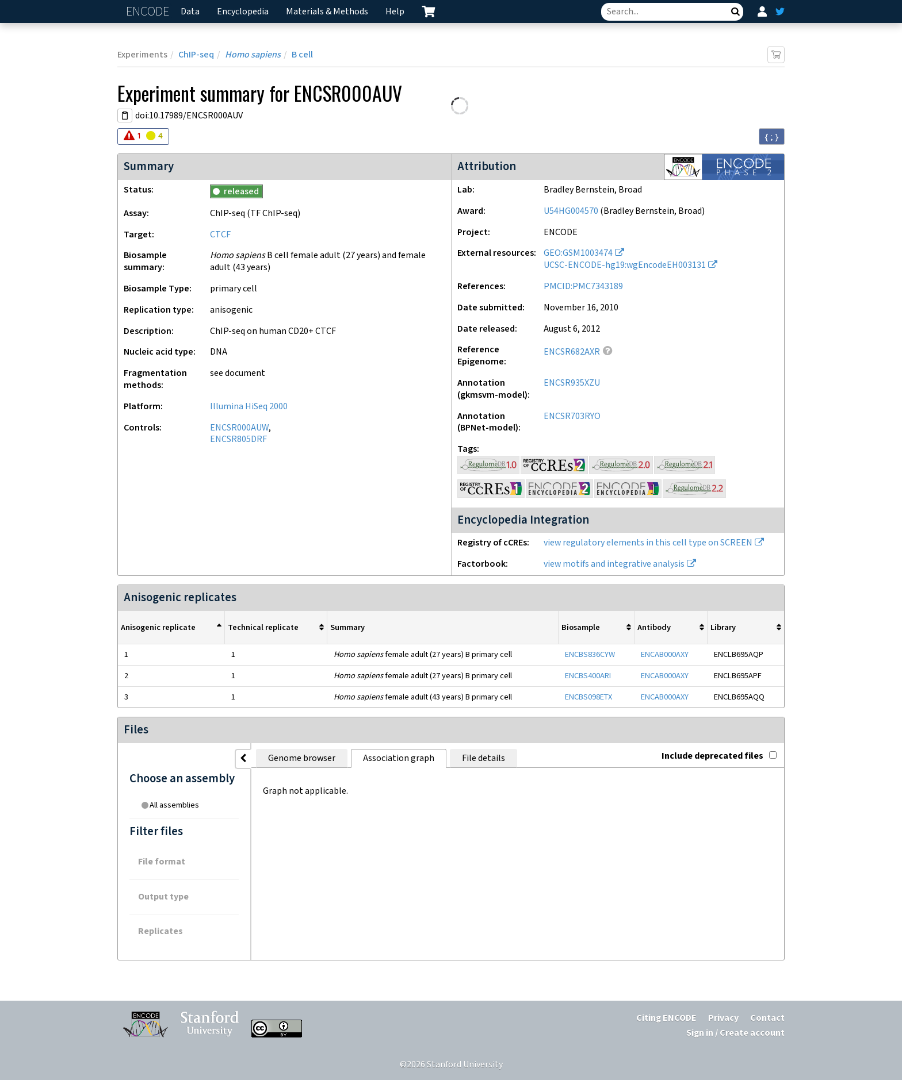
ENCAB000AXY (665, 654)
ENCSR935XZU (572, 383)
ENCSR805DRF (238, 439)
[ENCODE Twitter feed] (780, 11)
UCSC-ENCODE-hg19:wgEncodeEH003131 (625, 265)
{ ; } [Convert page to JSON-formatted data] (771, 137)
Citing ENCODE (666, 1018)
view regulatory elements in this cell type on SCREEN (648, 543)
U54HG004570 (571, 211)
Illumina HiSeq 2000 (249, 407)
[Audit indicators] (143, 136)
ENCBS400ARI (588, 675)
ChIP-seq (196, 55)
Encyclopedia (243, 12)
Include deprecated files (719, 756)
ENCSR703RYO (572, 416)
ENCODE (149, 11)
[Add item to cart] (776, 54)
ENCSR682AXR (572, 352)
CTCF (220, 235)
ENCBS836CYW (590, 654)
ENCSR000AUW (239, 428)
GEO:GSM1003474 (578, 253)
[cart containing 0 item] (428, 11)
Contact (767, 1018)
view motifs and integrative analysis (614, 564)
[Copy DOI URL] (124, 115)
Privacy (723, 1018)
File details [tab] (483, 758)
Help (394, 12)
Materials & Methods (327, 12)
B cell (302, 55)
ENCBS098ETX (588, 696)
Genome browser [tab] (301, 758)
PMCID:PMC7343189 (583, 286)
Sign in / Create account (735, 1033)
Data (190, 12)
